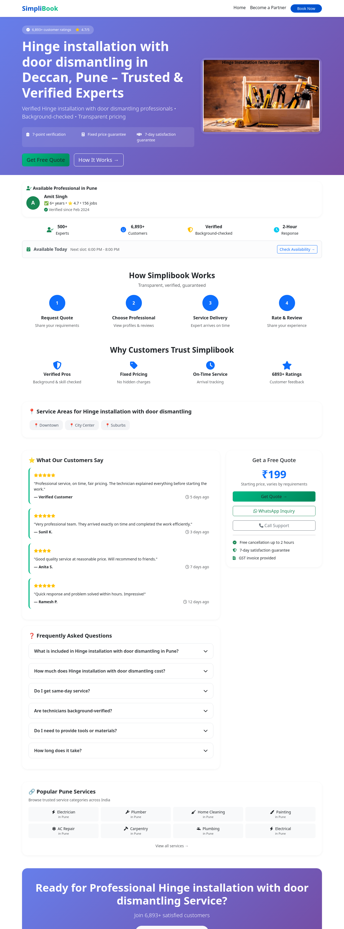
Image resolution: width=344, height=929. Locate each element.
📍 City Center (82, 425)
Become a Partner (268, 7)
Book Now (306, 8)
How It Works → (98, 159)
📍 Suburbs (115, 425)
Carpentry (136, 831)
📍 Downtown (46, 425)
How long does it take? (121, 750)
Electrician (63, 814)
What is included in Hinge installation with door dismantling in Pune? (121, 651)
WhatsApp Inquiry (274, 511)
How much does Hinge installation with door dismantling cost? (121, 671)
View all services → (171, 845)
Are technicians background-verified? (121, 711)
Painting (280, 814)
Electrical (280, 831)
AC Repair (63, 831)
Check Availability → (297, 249)
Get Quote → (274, 496)
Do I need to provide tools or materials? (121, 731)
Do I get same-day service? (121, 691)
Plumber (136, 814)
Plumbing (208, 831)
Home (240, 7)
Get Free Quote (46, 159)
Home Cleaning (208, 814)
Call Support (274, 525)
